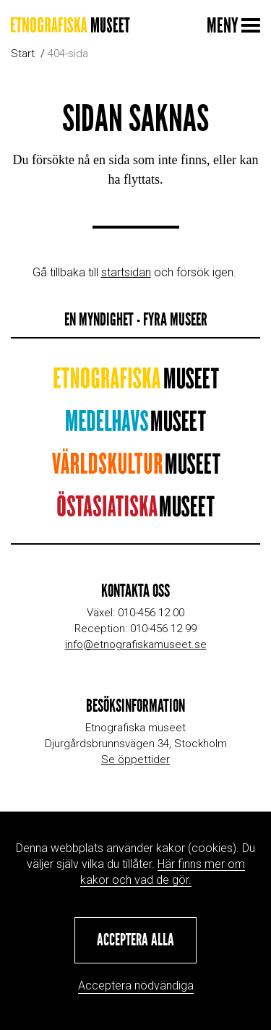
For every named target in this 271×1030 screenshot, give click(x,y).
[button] (135, 940)
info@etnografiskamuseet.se (136, 644)
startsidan (126, 272)
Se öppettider (135, 759)
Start (23, 53)
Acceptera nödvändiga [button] (136, 985)
